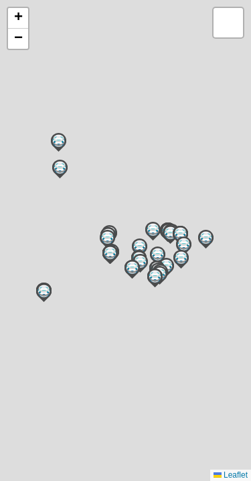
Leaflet (231, 475)
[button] (44, 292)
